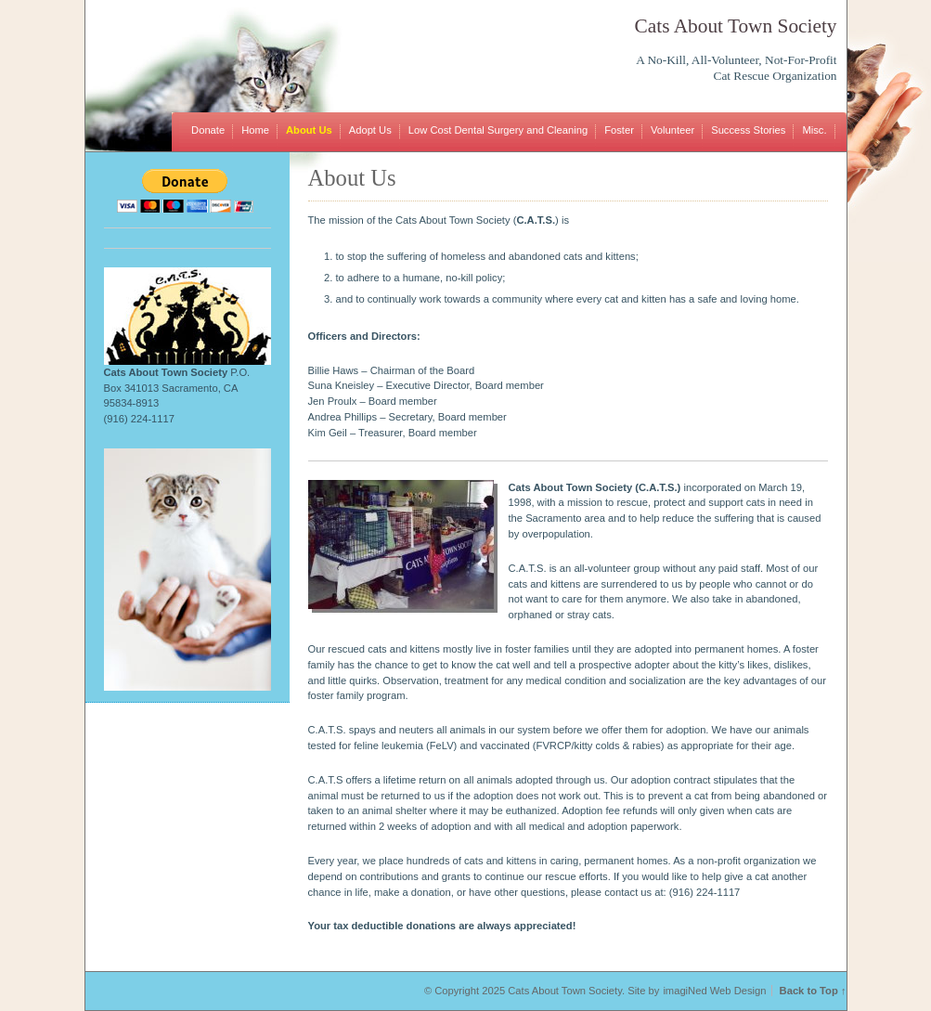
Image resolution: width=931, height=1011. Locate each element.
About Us (309, 130)
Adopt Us (370, 130)
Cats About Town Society (736, 26)
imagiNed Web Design (714, 990)
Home (255, 130)
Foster (619, 130)
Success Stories (748, 130)
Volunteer (672, 130)
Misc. (814, 130)
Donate (208, 130)
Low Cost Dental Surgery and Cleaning (498, 130)
